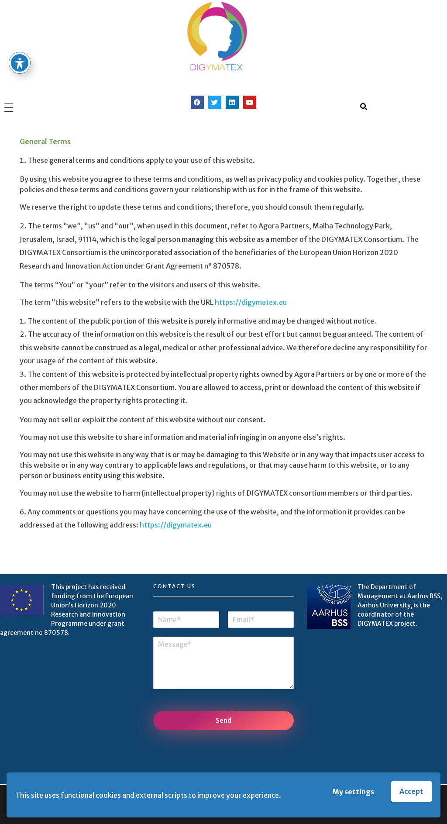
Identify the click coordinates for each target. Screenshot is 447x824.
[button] (363, 106)
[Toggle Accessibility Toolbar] (19, 45)
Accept (411, 791)
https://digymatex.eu (251, 302)
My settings (353, 791)
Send (223, 720)
